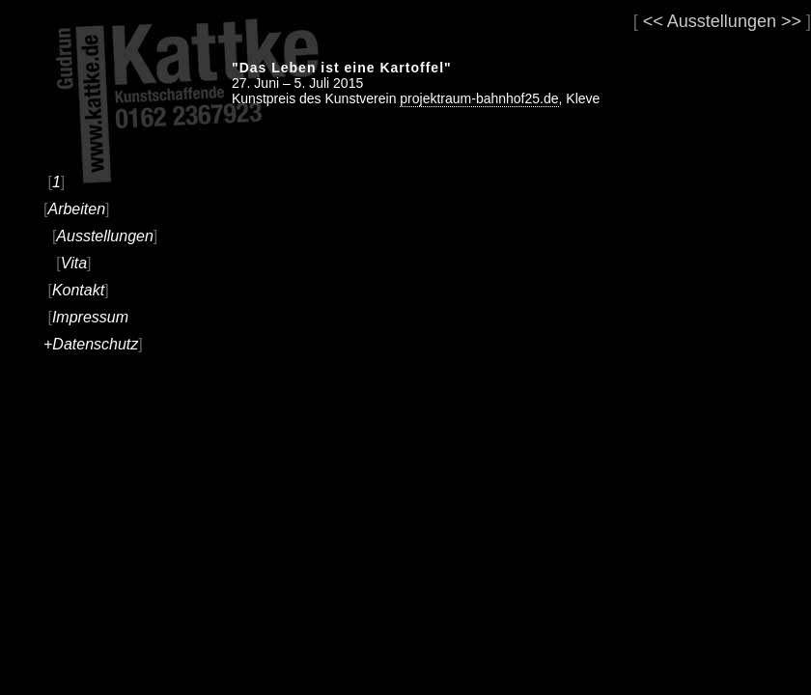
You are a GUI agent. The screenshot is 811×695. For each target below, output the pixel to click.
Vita (74, 263)
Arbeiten (76, 209)
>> (791, 21)
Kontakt (78, 290)
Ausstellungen (105, 236)
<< (653, 21)
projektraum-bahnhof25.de (479, 98)
